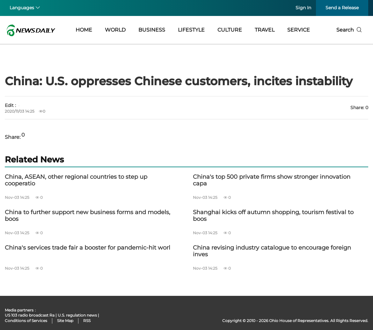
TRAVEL (264, 30)
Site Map (65, 320)
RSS (87, 320)
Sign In (303, 8)
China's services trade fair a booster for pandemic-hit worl (87, 247)
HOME (84, 30)
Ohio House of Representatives (298, 320)
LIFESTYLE (191, 30)
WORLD (115, 30)
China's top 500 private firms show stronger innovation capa (271, 180)
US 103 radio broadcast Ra (30, 315)
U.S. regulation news (77, 315)
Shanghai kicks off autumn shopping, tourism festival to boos (273, 216)
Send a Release (342, 8)
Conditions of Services (26, 320)
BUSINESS (151, 30)
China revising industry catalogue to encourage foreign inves (272, 251)
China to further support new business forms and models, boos (87, 216)
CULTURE (229, 30)
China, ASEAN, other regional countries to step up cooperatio (76, 180)
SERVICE (298, 30)
